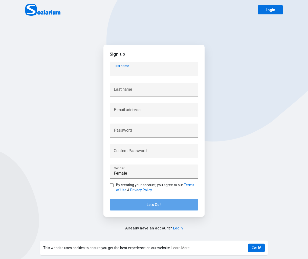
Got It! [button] (256, 248)
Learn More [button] (180, 248)
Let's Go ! (154, 205)
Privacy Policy (141, 190)
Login (270, 10)
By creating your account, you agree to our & (155, 187)
